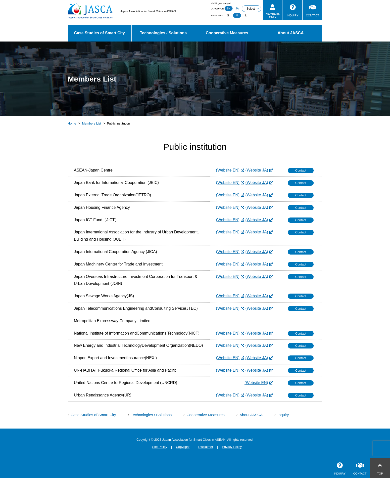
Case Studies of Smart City (99, 33)
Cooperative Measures (227, 33)
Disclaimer (205, 447)
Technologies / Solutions (163, 33)
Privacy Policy (232, 447)
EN (229, 8)
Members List (91, 123)
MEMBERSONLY (273, 15)
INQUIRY (292, 15)
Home (72, 123)
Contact (300, 170)
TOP (380, 473)
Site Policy (159, 447)
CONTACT (312, 15)
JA (237, 8)
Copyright (183, 447)
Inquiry (283, 415)
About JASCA (291, 33)
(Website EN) (228, 170)
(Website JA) (256, 170)
